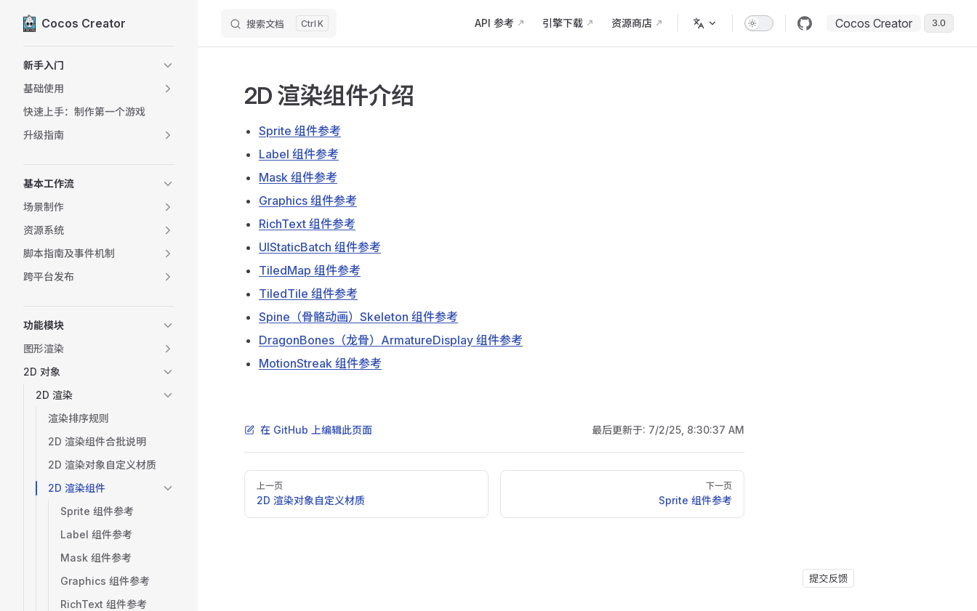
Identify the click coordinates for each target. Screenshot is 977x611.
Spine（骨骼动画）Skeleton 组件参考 (358, 316)
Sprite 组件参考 (300, 131)
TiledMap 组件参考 (310, 270)
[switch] (758, 23)
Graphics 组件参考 (308, 200)
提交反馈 (828, 578)
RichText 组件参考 (307, 224)
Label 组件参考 (299, 154)
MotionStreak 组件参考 (320, 363)
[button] (98, 65)
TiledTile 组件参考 (308, 293)
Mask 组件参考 (298, 177)
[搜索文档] (279, 23)
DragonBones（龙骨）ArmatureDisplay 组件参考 (391, 340)
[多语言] (705, 23)
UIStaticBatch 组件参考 (320, 247)
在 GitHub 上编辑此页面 (308, 430)
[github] (805, 23)
